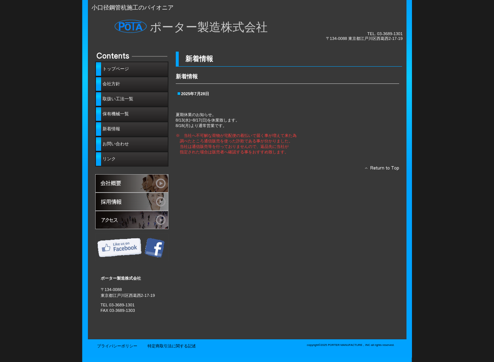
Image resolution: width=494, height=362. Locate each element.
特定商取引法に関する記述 (172, 346)
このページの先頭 (380, 169)
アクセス (131, 220)
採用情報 (131, 202)
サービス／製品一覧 (131, 183)
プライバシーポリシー (117, 346)
